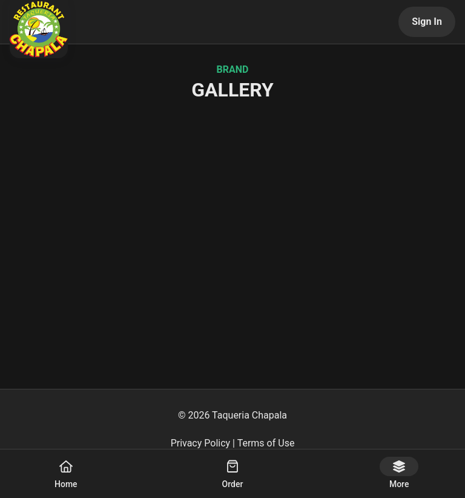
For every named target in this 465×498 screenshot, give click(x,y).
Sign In (427, 21)
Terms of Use (266, 443)
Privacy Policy (201, 443)
